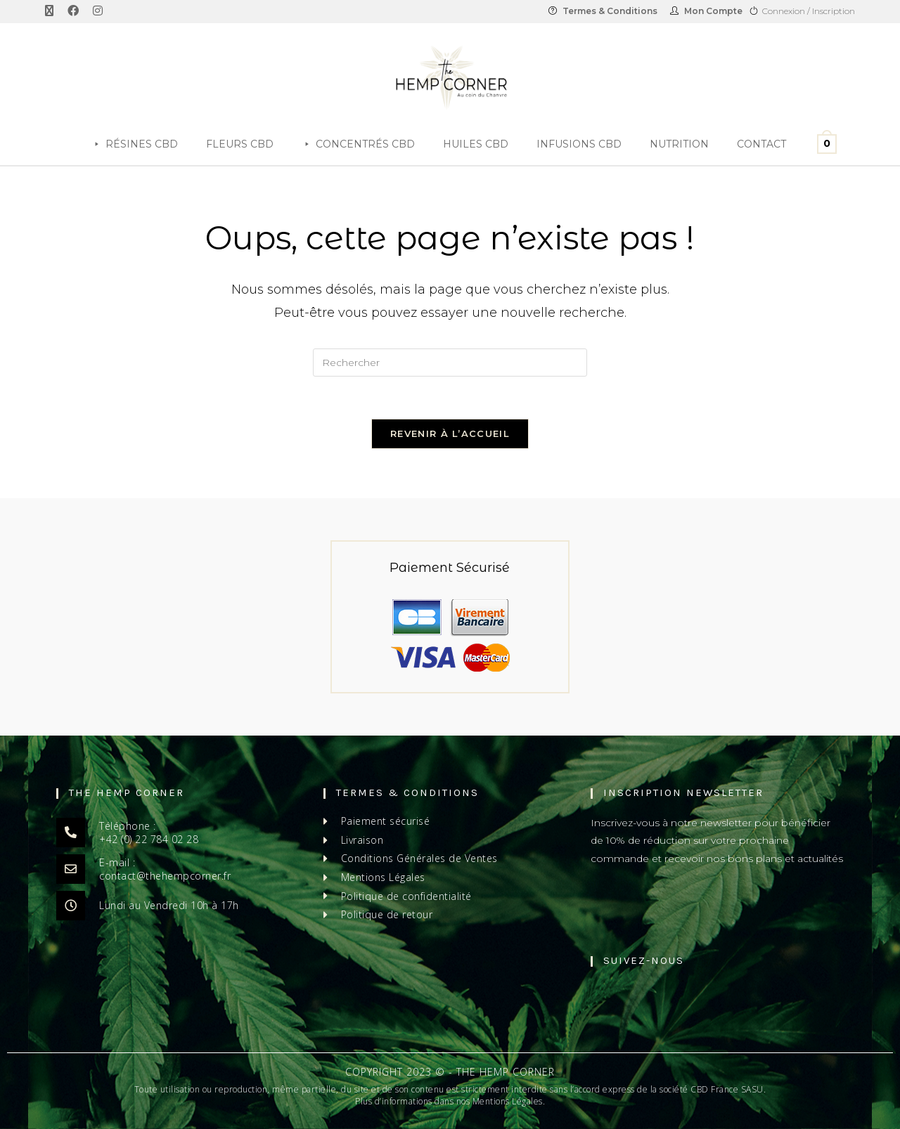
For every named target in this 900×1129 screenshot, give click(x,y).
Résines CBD (141, 144)
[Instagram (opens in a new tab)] (98, 11)
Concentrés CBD (365, 144)
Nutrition (679, 144)
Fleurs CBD (240, 144)
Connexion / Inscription (808, 11)
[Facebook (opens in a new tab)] (73, 11)
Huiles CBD (475, 144)
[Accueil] (63, 144)
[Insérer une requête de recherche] (450, 362)
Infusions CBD (579, 144)
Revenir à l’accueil (450, 433)
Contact (761, 144)
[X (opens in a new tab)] (52, 11)
